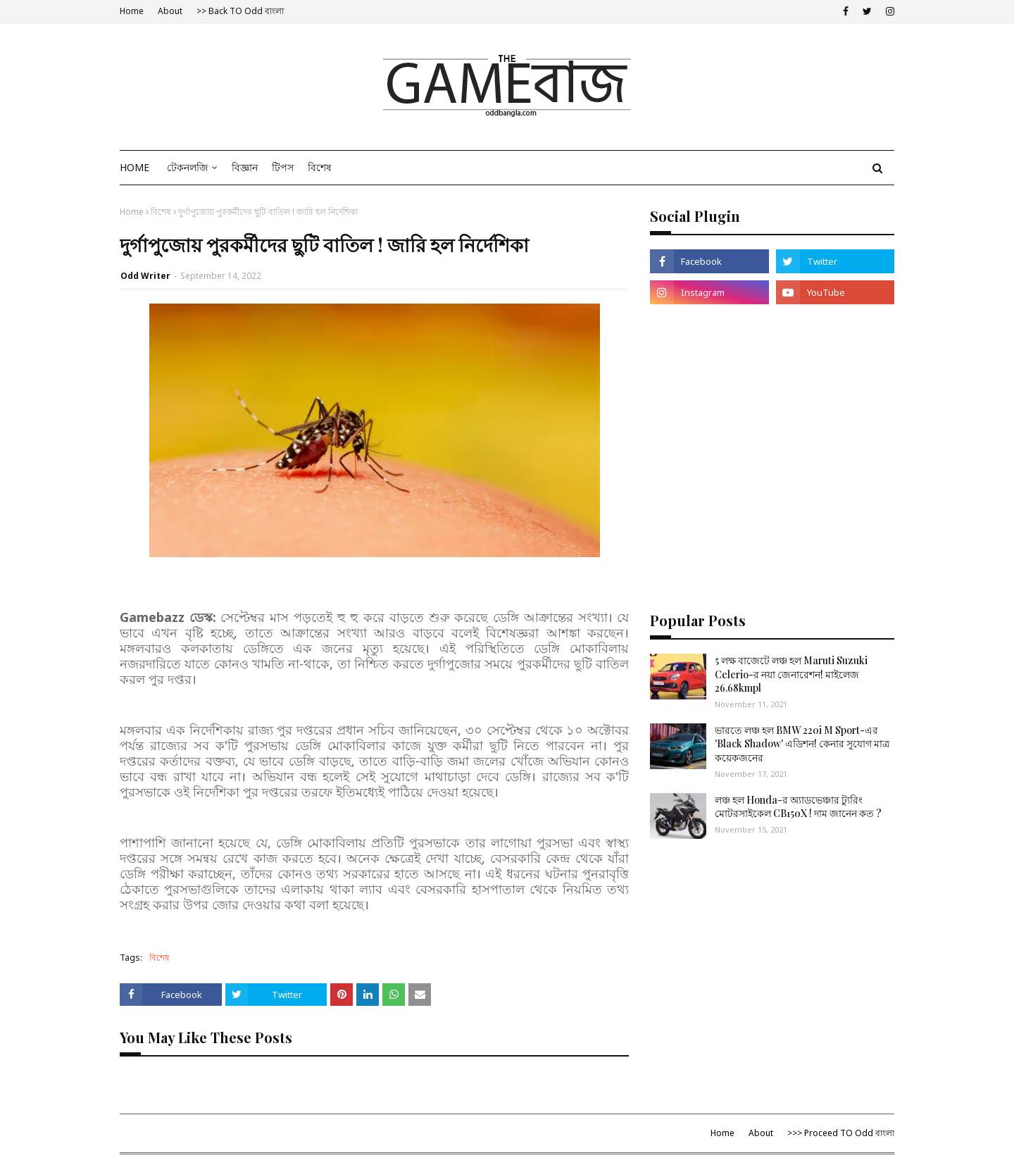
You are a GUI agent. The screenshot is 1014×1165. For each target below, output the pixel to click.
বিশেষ (161, 212)
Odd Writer (145, 276)
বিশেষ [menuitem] (320, 167)
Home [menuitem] (134, 167)
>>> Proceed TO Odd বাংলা (840, 1133)
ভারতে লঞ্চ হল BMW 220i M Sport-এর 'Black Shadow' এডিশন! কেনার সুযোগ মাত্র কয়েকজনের (802, 743)
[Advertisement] (772, 424)
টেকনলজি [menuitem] (187, 167)
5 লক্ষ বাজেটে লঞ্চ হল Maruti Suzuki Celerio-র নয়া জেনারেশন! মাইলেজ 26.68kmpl (791, 674)
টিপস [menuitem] (283, 167)
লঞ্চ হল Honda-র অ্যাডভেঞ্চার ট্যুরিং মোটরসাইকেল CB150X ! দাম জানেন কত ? (798, 807)
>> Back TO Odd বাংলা (240, 11)
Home (132, 11)
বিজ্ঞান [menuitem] (245, 167)
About (170, 11)
